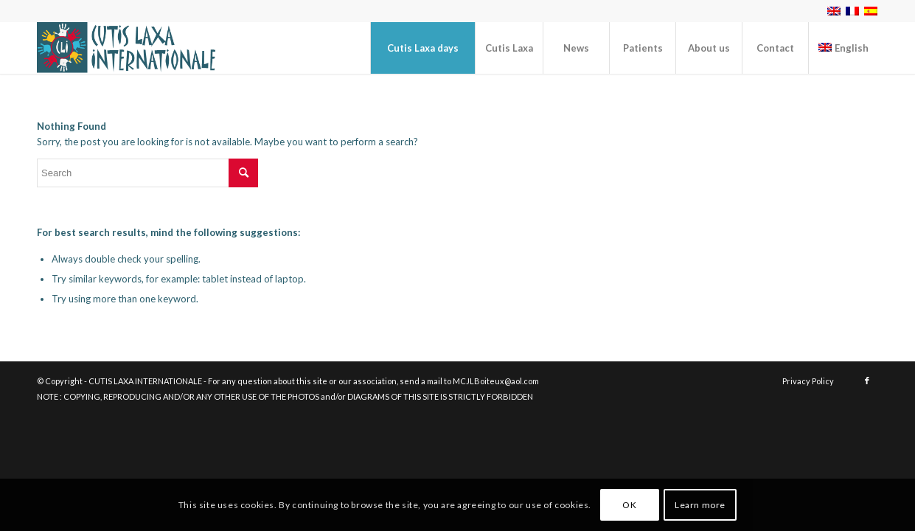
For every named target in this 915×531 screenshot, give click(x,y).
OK (629, 504)
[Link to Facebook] (867, 380)
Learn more (700, 504)
